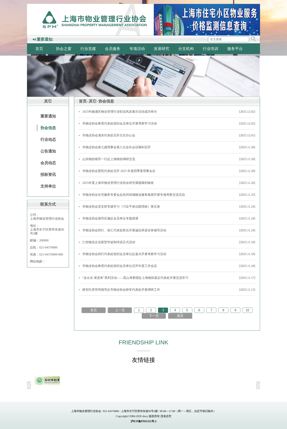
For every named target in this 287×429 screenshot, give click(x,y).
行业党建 (88, 48)
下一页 (154, 316)
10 (247, 310)
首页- (83, 101)
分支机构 (186, 48)
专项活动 (137, 48)
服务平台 (235, 48)
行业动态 (48, 139)
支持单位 (48, 186)
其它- (93, 101)
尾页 (180, 316)
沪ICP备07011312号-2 (144, 421)
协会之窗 (63, 48)
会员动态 (48, 163)
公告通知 (48, 151)
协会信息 (48, 128)
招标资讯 (48, 174)
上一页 (120, 310)
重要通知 (48, 116)
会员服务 (112, 48)
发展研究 (161, 48)
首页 (39, 48)
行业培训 (210, 48)
